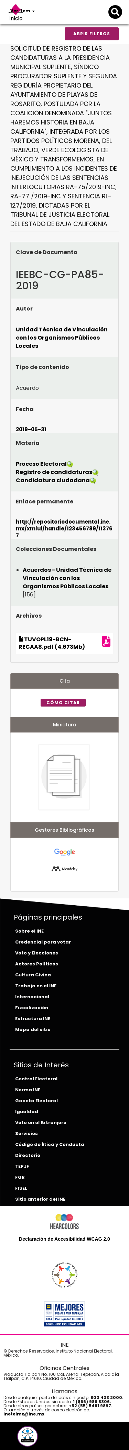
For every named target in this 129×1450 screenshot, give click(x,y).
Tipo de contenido (42, 367)
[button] (27, 1436)
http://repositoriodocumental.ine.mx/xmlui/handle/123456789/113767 (64, 528)
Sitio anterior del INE (40, 1199)
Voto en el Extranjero (40, 1122)
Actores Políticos (36, 964)
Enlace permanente (44, 501)
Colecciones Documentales (56, 549)
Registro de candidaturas (54, 472)
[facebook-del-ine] (16, 1439)
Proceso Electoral (41, 464)
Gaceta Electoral (36, 1100)
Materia (28, 443)
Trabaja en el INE (35, 986)
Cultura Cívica (33, 975)
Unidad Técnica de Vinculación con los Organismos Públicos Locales (62, 338)
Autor (24, 309)
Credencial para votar (43, 942)
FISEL (21, 1188)
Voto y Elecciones (36, 953)
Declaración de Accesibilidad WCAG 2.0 (64, 1239)
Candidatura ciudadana (53, 480)
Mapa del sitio (33, 1029)
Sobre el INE (29, 931)
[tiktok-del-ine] (46, 1439)
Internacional (32, 996)
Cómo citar (63, 703)
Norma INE (27, 1089)
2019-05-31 (31, 429)
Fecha (25, 409)
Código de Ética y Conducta (49, 1144)
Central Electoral (36, 1079)
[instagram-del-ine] (41, 1439)
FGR (20, 1177)
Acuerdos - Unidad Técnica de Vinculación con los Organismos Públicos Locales (67, 578)
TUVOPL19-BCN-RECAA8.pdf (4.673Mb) (52, 643)
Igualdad (26, 1111)
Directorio (27, 1155)
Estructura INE (32, 1018)
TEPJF (22, 1166)
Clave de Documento (46, 252)
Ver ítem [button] (22, 11)
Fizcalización (31, 1007)
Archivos (29, 616)
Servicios (26, 1133)
